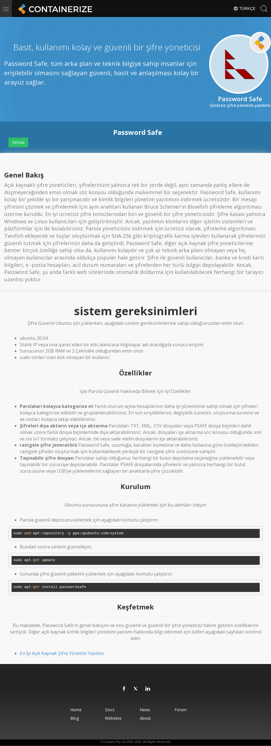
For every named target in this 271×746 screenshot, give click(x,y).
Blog (74, 718)
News (145, 709)
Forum (180, 709)
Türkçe (244, 8)
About (145, 718)
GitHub (18, 142)
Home (76, 709)
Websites (113, 718)
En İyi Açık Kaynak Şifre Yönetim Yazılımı (62, 653)
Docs (110, 709)
